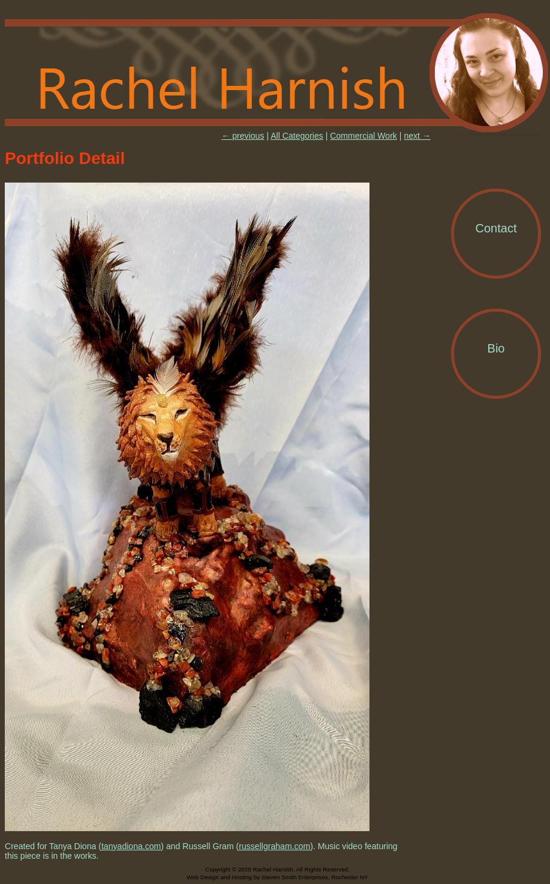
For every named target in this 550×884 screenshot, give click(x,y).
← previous (242, 136)
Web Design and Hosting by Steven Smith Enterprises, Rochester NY (277, 877)
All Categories (297, 136)
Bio (496, 348)
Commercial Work (363, 136)
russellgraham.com (274, 846)
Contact (496, 228)
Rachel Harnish (277, 73)
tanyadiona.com (131, 846)
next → (417, 136)
